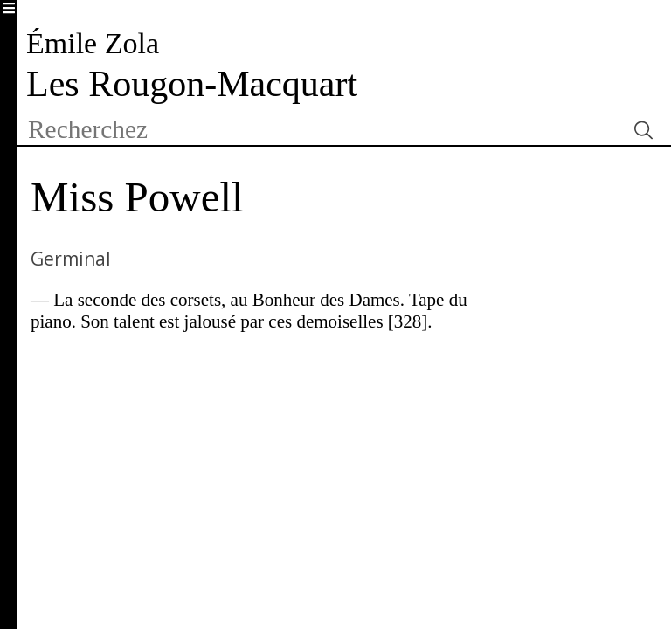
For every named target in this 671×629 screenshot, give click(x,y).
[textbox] (321, 129)
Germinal (71, 258)
